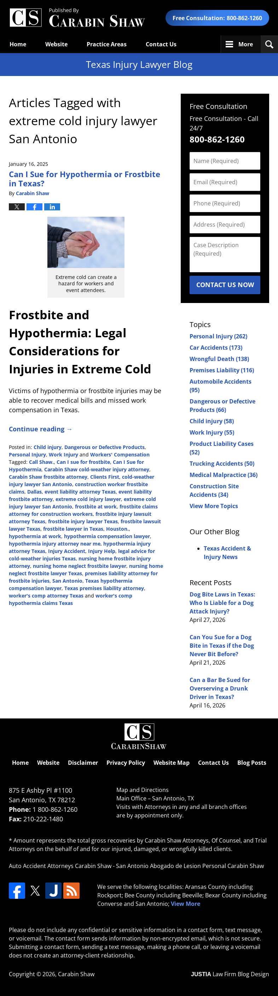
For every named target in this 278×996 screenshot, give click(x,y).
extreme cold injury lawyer (88, 499)
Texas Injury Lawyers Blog (77, 18)
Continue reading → (41, 429)
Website (56, 44)
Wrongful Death (219, 359)
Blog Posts (251, 763)
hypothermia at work (35, 536)
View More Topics (214, 506)
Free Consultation (218, 106)
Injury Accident (66, 551)
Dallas (34, 491)
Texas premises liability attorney (104, 588)
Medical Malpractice (223, 475)
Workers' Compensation (120, 454)
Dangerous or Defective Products (104, 447)
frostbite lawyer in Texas (73, 528)
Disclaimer (83, 763)
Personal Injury (27, 454)
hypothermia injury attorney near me (54, 543)
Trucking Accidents (222, 463)
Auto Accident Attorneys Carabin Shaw (60, 866)
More (245, 44)
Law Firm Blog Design (230, 974)
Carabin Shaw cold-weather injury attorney (96, 469)
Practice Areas (107, 44)
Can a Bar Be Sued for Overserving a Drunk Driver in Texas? (220, 688)
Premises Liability (222, 370)
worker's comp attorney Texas (46, 595)
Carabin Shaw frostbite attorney (48, 476)
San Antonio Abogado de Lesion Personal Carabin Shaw (190, 866)
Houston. (117, 528)
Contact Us (161, 44)
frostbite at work (96, 506)
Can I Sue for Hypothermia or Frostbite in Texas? (84, 178)
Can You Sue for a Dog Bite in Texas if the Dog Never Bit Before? (222, 645)
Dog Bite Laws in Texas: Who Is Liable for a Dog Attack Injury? (222, 602)
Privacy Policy (125, 763)
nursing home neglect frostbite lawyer (79, 566)
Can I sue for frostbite (83, 462)
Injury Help (101, 551)
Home (18, 44)
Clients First (104, 476)
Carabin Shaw (76, 974)
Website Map (172, 763)
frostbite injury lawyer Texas (83, 521)
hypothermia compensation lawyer (107, 536)
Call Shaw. (41, 462)
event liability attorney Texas (80, 491)
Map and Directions (142, 790)
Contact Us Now (225, 284)
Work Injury (63, 454)
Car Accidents (216, 347)
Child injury (48, 447)
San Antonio (67, 580)
